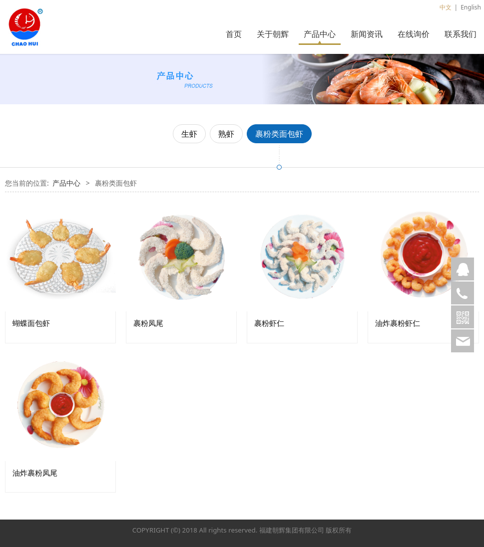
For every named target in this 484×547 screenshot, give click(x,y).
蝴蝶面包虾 (31, 323)
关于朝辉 (273, 33)
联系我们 (461, 33)
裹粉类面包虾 (279, 133)
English (471, 7)
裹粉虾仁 (269, 323)
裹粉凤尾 (148, 323)
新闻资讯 (367, 33)
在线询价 (414, 33)
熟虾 (226, 133)
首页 (234, 33)
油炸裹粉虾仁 (397, 323)
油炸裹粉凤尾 (34, 473)
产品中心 (320, 33)
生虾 (189, 133)
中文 (446, 7)
